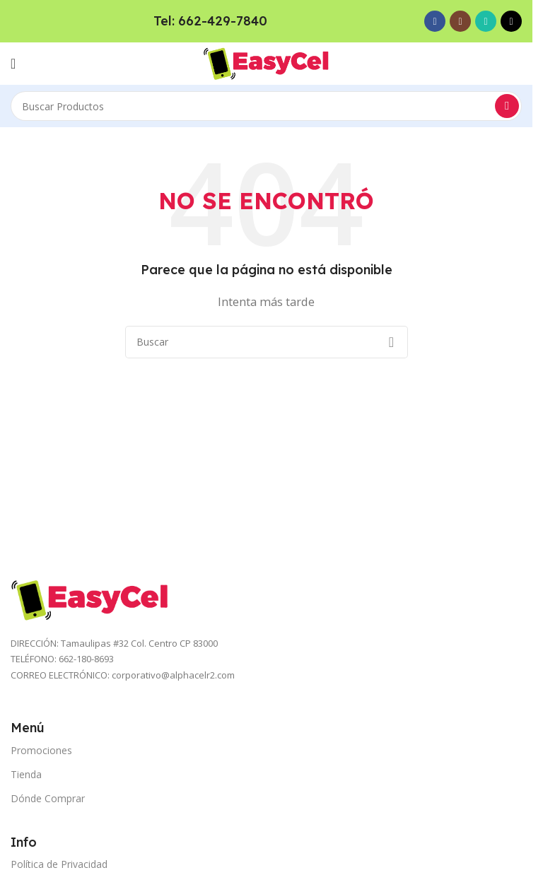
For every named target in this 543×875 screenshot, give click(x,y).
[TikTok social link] (511, 21)
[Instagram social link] (460, 21)
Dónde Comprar (48, 798)
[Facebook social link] (434, 21)
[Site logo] (266, 62)
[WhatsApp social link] (485, 21)
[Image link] (90, 599)
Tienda (26, 774)
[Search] (266, 106)
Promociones (41, 750)
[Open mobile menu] (13, 63)
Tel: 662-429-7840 (210, 21)
